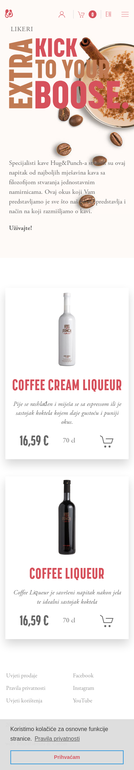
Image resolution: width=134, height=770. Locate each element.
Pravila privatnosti (25, 688)
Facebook (83, 676)
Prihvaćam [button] (67, 757)
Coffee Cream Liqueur (67, 384)
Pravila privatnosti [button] (57, 739)
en (108, 14)
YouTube (82, 701)
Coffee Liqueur (67, 573)
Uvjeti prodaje (21, 676)
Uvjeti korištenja (24, 701)
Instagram (83, 688)
